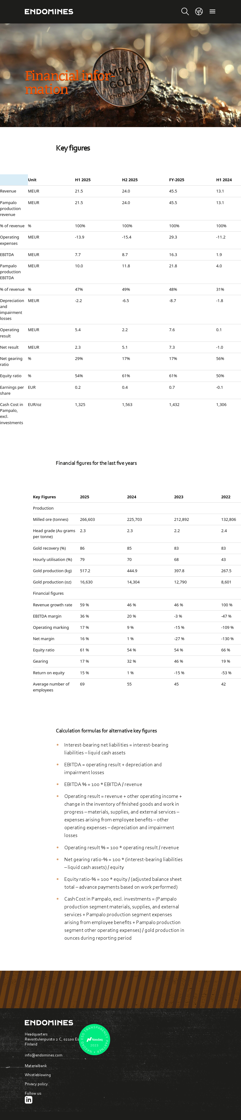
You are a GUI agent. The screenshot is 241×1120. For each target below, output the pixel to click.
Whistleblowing (38, 1074)
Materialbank (36, 1065)
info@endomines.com (43, 1055)
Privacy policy (36, 1083)
